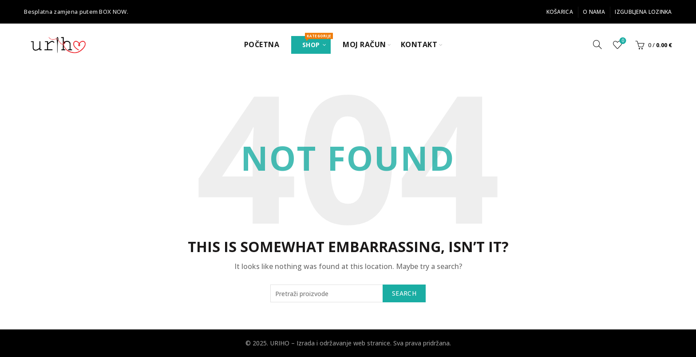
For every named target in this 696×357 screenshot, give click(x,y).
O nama (594, 12)
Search (404, 293)
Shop (316, 42)
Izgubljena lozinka (643, 12)
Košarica (559, 12)
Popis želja (621, 41)
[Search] (597, 44)
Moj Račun (364, 44)
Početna (262, 44)
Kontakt (419, 44)
